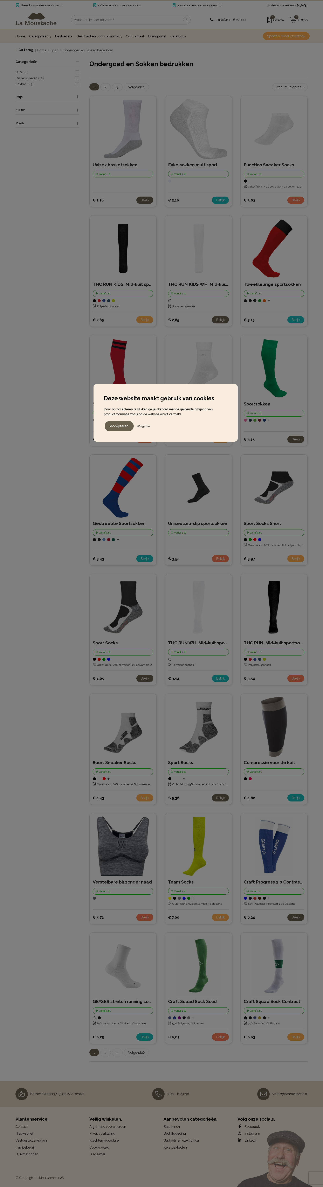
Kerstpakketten (175, 1147)
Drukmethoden (26, 1154)
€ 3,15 (249, 319)
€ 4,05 (98, 678)
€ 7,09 (173, 917)
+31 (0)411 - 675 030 (230, 20)
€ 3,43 (98, 559)
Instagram (249, 1133)
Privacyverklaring (102, 1133)
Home (41, 50)
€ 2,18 (98, 200)
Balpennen (172, 1127)
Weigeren (143, 426)
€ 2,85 (98, 319)
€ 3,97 (249, 559)
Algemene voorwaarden (107, 1127)
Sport (54, 50)
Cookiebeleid (99, 1147)
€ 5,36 (173, 798)
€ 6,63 (174, 1037)
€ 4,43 (98, 798)
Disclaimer (97, 1154)
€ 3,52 (173, 559)
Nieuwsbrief (24, 1133)
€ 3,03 (249, 200)
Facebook (249, 1126)
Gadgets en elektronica (181, 1140)
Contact (21, 1127)
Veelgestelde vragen (31, 1140)
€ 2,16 (173, 200)
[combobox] (126, 19)
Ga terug (26, 50)
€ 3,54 (173, 678)
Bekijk (144, 200)
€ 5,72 (98, 917)
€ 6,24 (249, 917)
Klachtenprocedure (104, 1140)
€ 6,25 (98, 1037)
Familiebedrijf (25, 1147)
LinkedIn (247, 1140)
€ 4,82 (249, 798)
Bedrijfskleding (175, 1133)
